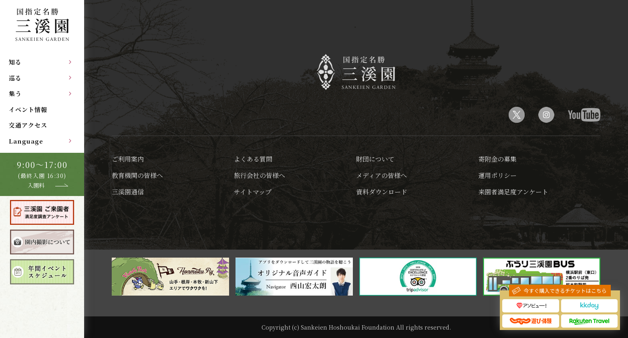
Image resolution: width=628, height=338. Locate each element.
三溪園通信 (128, 191)
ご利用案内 (128, 159)
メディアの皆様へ (381, 175)
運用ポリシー (497, 175)
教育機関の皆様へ (137, 175)
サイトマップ (253, 191)
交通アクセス (28, 125)
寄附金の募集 (497, 159)
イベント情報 (28, 109)
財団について (375, 159)
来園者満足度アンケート (513, 191)
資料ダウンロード (381, 191)
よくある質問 (253, 159)
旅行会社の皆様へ (259, 175)
